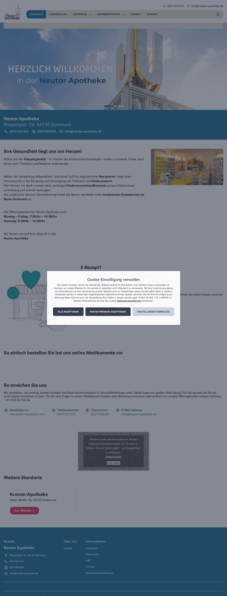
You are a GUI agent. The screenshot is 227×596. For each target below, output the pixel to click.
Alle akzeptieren (68, 311)
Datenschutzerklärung (129, 301)
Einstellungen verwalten (153, 311)
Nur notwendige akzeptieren (108, 311)
